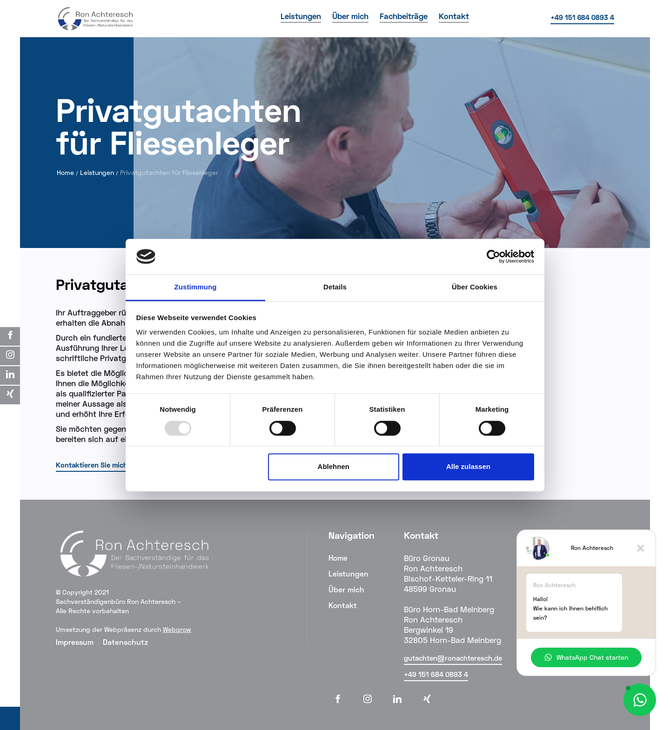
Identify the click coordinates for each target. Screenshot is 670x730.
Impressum (75, 641)
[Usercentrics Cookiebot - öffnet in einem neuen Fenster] (493, 256)
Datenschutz (125, 641)
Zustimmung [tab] (195, 287)
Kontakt (342, 605)
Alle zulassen (468, 467)
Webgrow (177, 629)
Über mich (346, 589)
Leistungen (97, 172)
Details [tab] (335, 287)
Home (65, 172)
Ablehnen (333, 467)
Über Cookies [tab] (474, 287)
